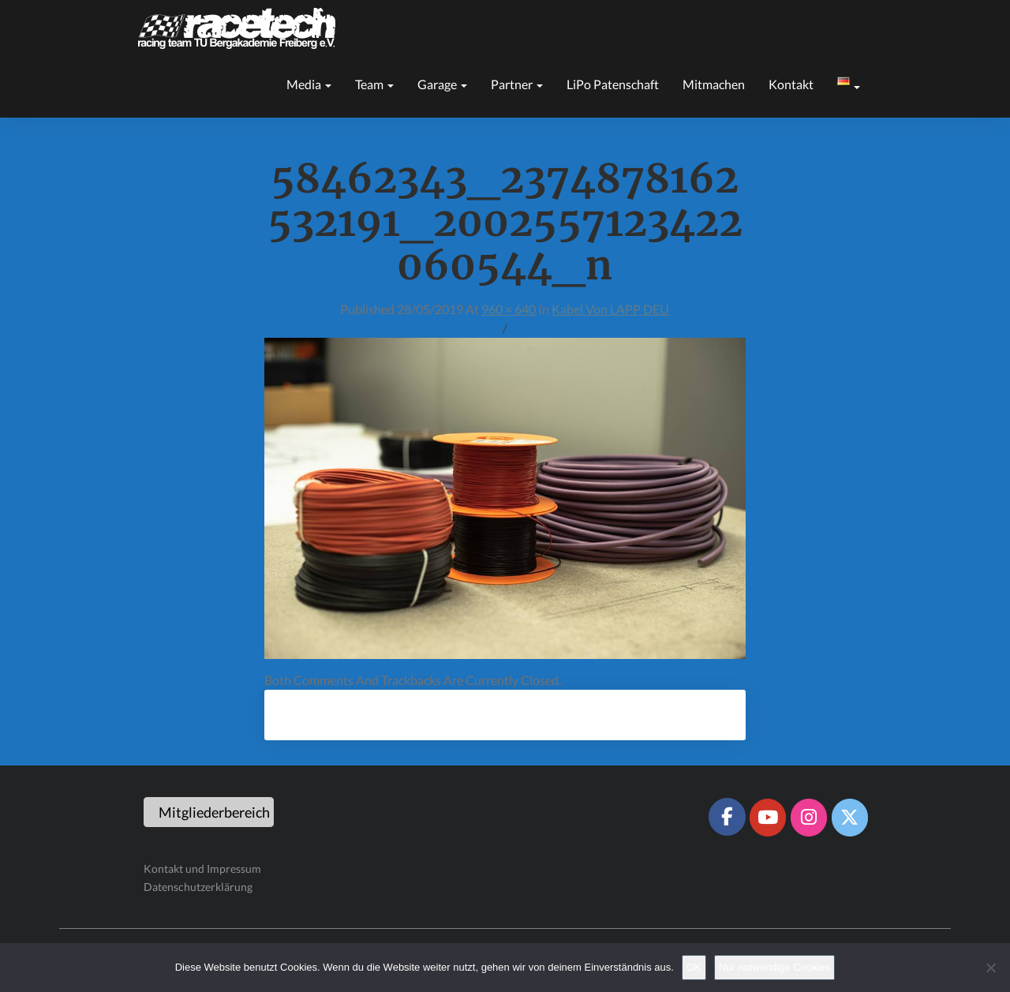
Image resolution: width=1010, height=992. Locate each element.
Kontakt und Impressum (202, 868)
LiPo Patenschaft (613, 84)
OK (693, 967)
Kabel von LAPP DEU (610, 308)
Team (374, 84)
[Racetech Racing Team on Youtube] (768, 818)
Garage (442, 84)
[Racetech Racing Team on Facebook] (727, 817)
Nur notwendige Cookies (775, 967)
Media (308, 84)
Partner (517, 84)
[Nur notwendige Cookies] (990, 967)
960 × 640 (508, 308)
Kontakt (791, 84)
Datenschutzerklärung (198, 886)
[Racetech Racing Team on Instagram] (809, 818)
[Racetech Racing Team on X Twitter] (850, 818)
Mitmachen (714, 84)
